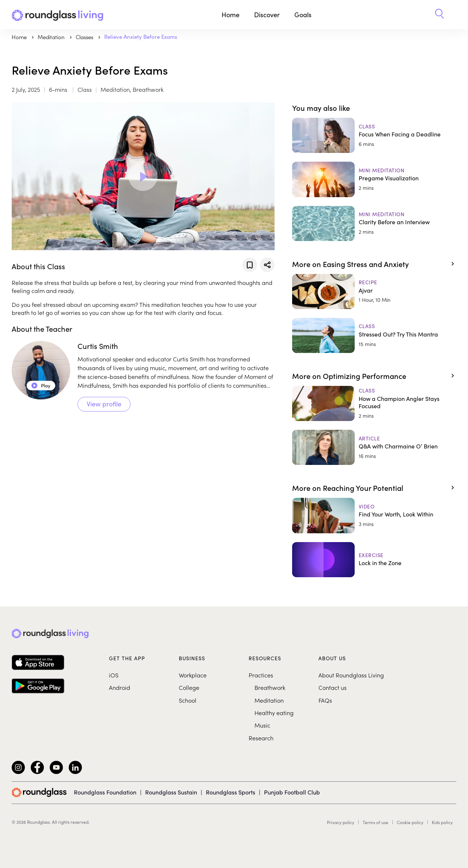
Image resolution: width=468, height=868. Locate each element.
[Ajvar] (374, 291)
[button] (439, 14)
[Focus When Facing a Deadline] (374, 135)
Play (40, 385)
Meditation (269, 700)
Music (262, 725)
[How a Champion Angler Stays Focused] (374, 403)
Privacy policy (340, 822)
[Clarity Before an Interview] (374, 223)
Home (230, 14)
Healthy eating (274, 713)
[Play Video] (143, 176)
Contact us (332, 687)
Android (119, 687)
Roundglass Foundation (105, 792)
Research (261, 738)
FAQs (325, 700)
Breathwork (269, 687)
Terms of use (375, 822)
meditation (52, 37)
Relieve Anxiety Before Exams (140, 36)
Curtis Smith (98, 346)
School (187, 700)
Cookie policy (410, 822)
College (189, 687)
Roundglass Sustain (171, 792)
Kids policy (442, 822)
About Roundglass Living (351, 675)
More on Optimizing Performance (349, 376)
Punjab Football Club (292, 792)
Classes (85, 37)
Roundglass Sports (230, 792)
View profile (104, 403)
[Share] (267, 265)
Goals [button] (303, 14)
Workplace (193, 675)
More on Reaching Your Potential (347, 487)
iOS (113, 675)
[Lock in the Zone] (374, 559)
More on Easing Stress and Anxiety (350, 264)
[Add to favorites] (249, 265)
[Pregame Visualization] (374, 179)
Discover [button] (267, 14)
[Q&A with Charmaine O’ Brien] (374, 447)
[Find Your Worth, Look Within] (374, 515)
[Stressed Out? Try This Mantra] (374, 335)
